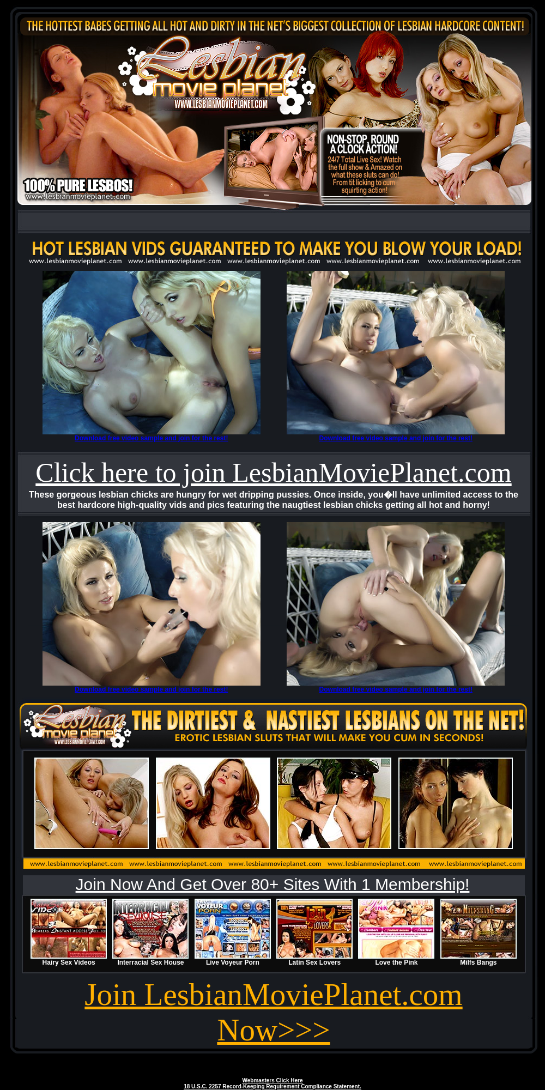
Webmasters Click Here (273, 1080)
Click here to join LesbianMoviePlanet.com (273, 472)
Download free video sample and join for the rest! (151, 438)
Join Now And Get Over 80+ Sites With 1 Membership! (273, 884)
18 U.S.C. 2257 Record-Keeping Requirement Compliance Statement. (272, 1086)
